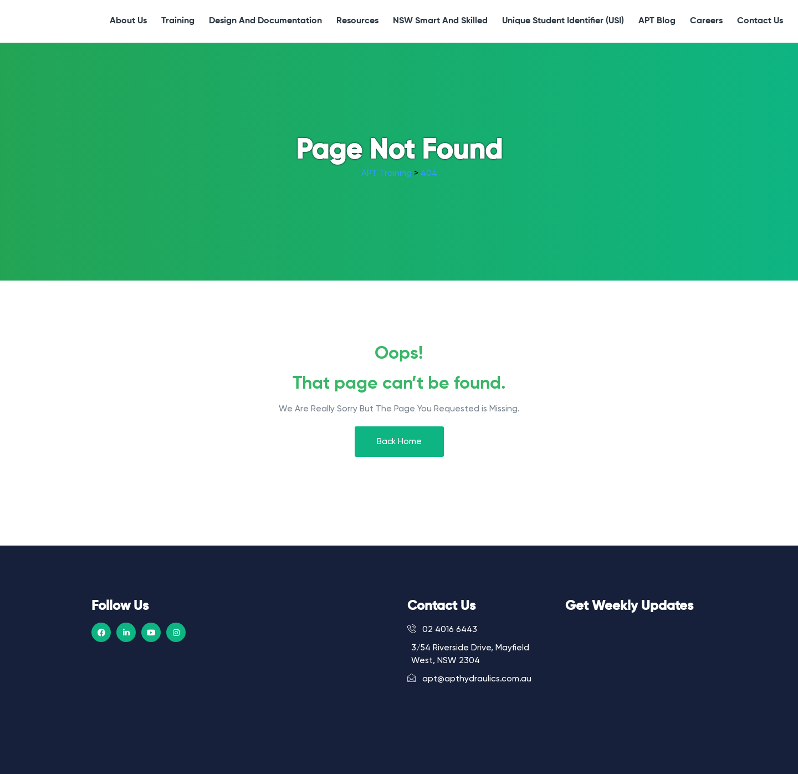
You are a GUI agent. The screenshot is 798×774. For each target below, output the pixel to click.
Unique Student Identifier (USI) (563, 21)
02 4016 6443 (442, 629)
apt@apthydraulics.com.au (469, 678)
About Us (128, 21)
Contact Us (760, 21)
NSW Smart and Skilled (440, 21)
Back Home (399, 441)
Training (178, 21)
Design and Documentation (265, 21)
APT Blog (657, 21)
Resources (357, 21)
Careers (706, 21)
